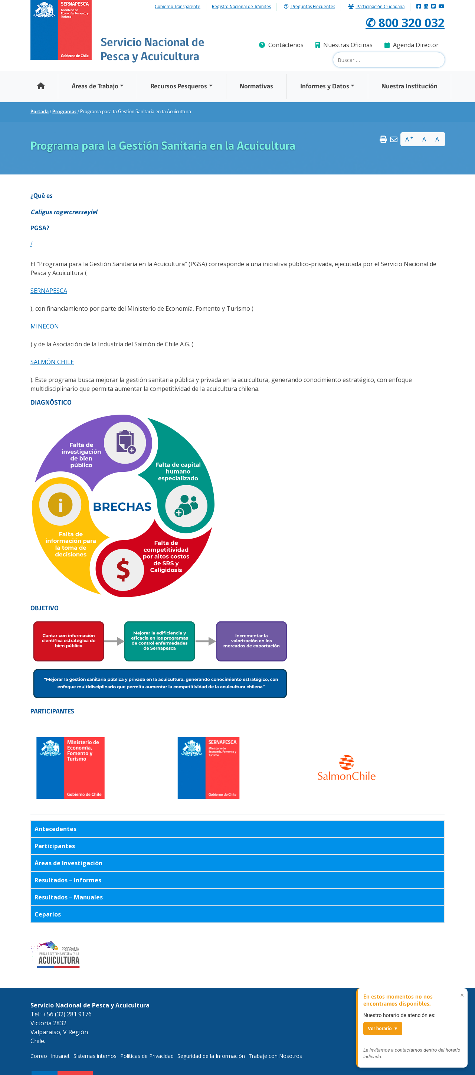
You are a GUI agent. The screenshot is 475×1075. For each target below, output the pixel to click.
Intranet (60, 1055)
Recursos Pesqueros (179, 86)
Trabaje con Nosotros (275, 1055)
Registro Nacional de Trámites (241, 7)
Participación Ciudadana (376, 6)
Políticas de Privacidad (147, 1055)
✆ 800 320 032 (405, 22)
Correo (38, 1055)
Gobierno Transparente (177, 7)
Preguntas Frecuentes (309, 6)
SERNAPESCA (48, 291)
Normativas (256, 86)
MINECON (44, 326)
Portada (39, 112)
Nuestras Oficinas (344, 45)
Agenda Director (411, 45)
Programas (64, 112)
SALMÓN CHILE (52, 362)
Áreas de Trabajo (95, 86)
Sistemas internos (95, 1055)
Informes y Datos (324, 86)
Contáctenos (281, 45)
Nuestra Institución (409, 86)
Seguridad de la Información (211, 1055)
